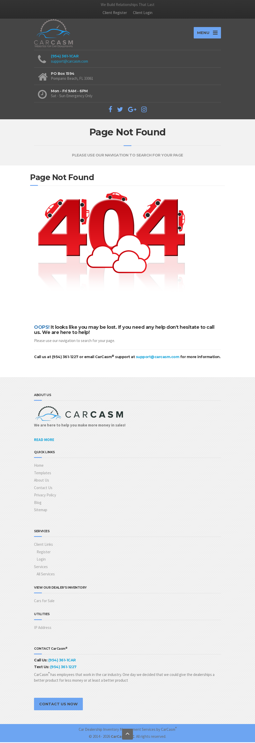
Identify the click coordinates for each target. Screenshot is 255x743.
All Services (46, 574)
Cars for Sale (44, 601)
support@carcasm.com (69, 62)
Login (41, 559)
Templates (42, 473)
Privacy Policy (45, 496)
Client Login (142, 12)
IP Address (42, 628)
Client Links (43, 545)
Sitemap (40, 510)
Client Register (115, 12)
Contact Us (43, 488)
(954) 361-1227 (63, 667)
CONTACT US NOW (58, 705)
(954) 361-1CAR (64, 57)
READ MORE (44, 440)
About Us (41, 481)
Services (41, 567)
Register (44, 552)
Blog (38, 503)
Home (39, 466)
